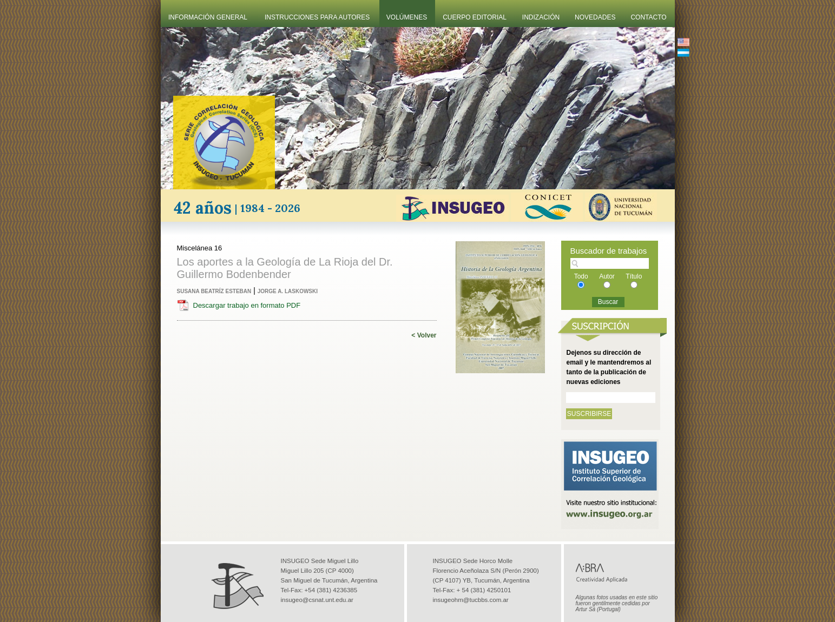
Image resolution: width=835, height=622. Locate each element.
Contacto (648, 17)
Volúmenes (406, 17)
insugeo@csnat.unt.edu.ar (317, 600)
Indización (541, 17)
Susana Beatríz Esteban (214, 291)
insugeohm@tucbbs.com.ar (471, 600)
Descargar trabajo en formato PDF (247, 305)
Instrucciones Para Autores (317, 17)
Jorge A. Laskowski (288, 291)
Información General (207, 17)
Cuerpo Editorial (475, 17)
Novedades (595, 17)
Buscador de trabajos (608, 250)
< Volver (423, 335)
